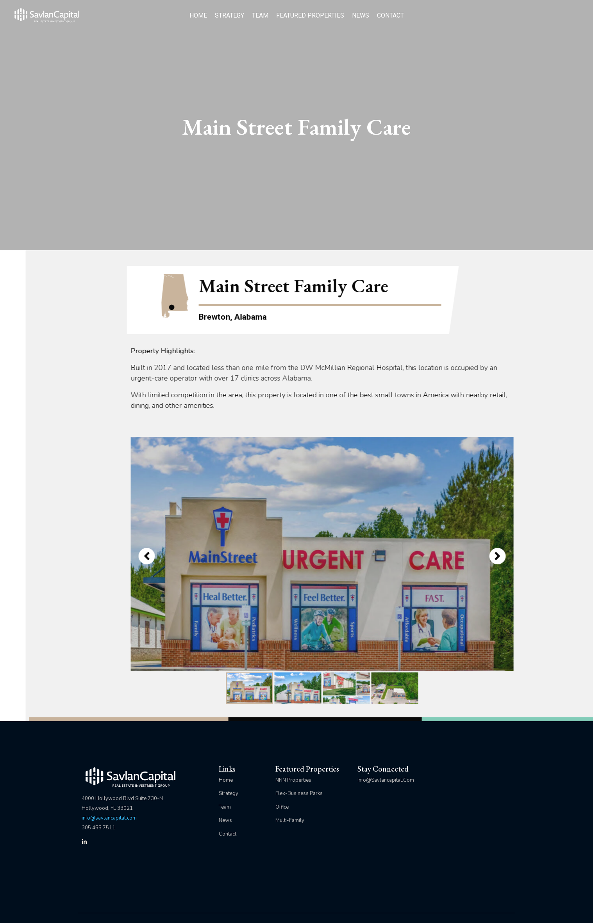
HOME (198, 15)
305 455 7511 (98, 827)
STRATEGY (229, 15)
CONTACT (390, 15)
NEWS (360, 15)
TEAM (260, 15)
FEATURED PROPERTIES (310, 15)
